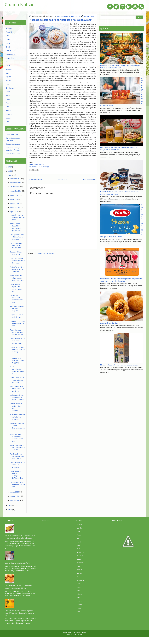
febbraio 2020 (15, 496)
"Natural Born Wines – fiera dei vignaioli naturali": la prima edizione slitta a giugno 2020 (19, 613)
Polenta (8, 103)
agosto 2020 (14, 195)
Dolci (58, 16)
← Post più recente (35, 179)
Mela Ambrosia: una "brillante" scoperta (17, 308)
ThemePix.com (77, 635)
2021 (10, 171)
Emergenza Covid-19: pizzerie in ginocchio (17, 465)
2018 (10, 510)
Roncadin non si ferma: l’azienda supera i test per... (17, 332)
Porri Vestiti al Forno (13, 154)
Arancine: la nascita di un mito (110, 323)
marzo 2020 (14, 492)
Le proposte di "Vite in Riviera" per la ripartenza (17, 237)
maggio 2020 (15, 207)
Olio (7, 84)
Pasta (8, 92)
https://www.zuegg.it (36, 164)
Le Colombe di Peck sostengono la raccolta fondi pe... (17, 397)
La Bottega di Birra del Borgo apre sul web (17, 484)
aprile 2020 (14, 212)
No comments (89, 16)
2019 (10, 505)
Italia (72, 16)
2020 (10, 175)
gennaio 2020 (15, 500)
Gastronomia (65, 16)
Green (8, 66)
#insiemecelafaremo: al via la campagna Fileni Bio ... (17, 447)
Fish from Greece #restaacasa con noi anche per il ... (17, 456)
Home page (62, 179)
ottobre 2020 (14, 187)
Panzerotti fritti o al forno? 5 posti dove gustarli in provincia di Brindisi (19, 587)
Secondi (9, 114)
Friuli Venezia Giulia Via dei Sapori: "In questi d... (17, 388)
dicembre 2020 (15, 179)
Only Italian (10, 88)
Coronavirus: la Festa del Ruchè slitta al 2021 (17, 323)
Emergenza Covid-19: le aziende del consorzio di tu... (17, 341)
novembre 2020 (15, 183)
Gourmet (9, 62)
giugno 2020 (14, 203)
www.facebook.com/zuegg (39, 167)
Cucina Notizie (19, 4)
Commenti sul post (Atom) (44, 253)
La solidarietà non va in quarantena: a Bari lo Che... (17, 380)
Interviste (9, 69)
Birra (7, 36)
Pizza (8, 99)
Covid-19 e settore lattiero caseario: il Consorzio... (17, 260)
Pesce (8, 95)
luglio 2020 (14, 199)
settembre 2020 (15, 191)
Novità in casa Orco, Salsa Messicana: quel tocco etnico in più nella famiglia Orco (20, 537)
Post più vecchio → (90, 179)
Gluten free (10, 58)
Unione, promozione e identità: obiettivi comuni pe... (17, 349)
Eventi (8, 47)
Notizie (77, 16)
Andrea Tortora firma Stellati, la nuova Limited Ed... (17, 269)
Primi (7, 107)
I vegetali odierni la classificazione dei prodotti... (17, 217)
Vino (7, 122)
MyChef (8, 77)
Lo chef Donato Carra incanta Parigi (17, 563)
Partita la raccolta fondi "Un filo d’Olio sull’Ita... (16, 245)
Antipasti (9, 28)
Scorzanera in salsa (13, 144)
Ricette (8, 110)
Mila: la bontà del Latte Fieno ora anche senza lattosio (119, 365)
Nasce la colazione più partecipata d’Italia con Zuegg (60, 19)
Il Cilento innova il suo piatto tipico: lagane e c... (17, 417)
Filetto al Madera (12, 134)
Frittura (8, 51)
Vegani (8, 118)
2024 (10, 167)
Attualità (9, 32)
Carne (8, 39)
